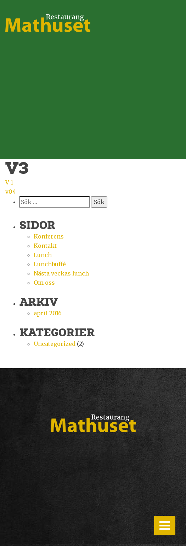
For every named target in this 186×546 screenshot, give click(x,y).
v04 (10, 191)
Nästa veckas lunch (61, 273)
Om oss (44, 282)
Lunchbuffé (50, 264)
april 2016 (48, 313)
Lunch (43, 254)
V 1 (9, 182)
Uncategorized (54, 343)
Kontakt (45, 245)
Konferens (49, 236)
